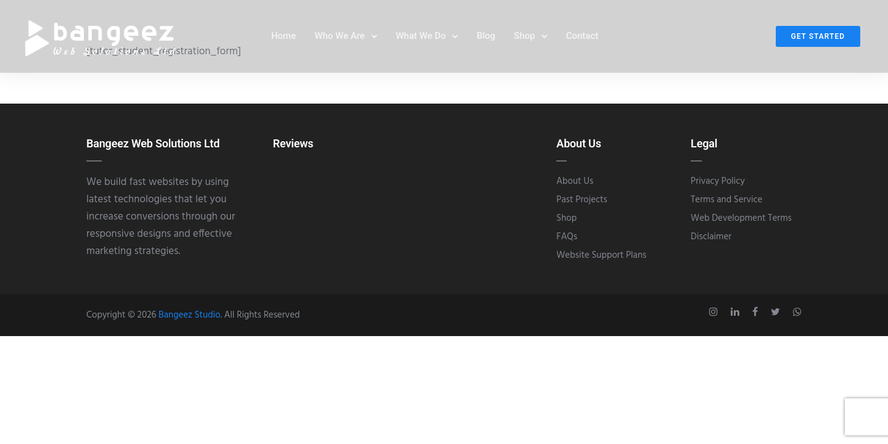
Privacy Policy (718, 181)
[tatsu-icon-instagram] (715, 312)
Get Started (818, 37)
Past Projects (581, 199)
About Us (574, 181)
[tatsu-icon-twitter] (777, 312)
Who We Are (339, 36)
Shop (524, 36)
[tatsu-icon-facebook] (757, 312)
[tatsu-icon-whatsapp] (797, 312)
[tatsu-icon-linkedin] (737, 312)
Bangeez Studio (189, 315)
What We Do (421, 36)
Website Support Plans (601, 255)
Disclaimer (711, 236)
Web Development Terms (741, 218)
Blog (486, 36)
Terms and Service (726, 199)
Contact (582, 36)
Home (283, 36)
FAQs (566, 236)
